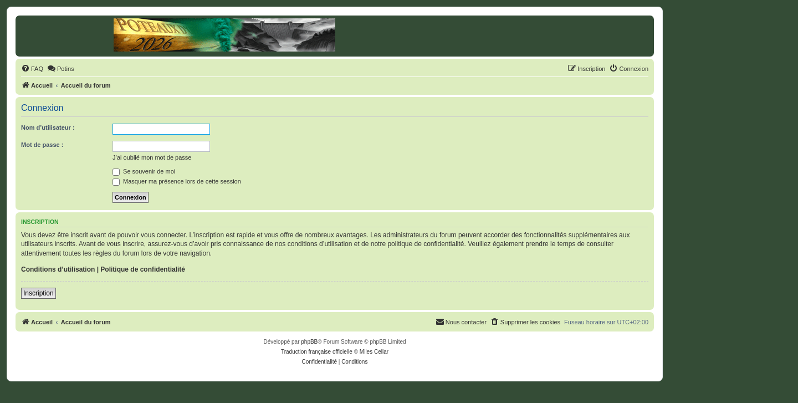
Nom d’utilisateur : (48, 127)
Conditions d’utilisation (58, 269)
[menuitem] (32, 68)
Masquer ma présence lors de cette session (176, 181)
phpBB (309, 342)
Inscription (38, 293)
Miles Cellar (374, 352)
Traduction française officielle (316, 352)
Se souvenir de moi (143, 171)
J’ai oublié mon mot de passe (151, 157)
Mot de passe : (42, 144)
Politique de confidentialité (142, 269)
